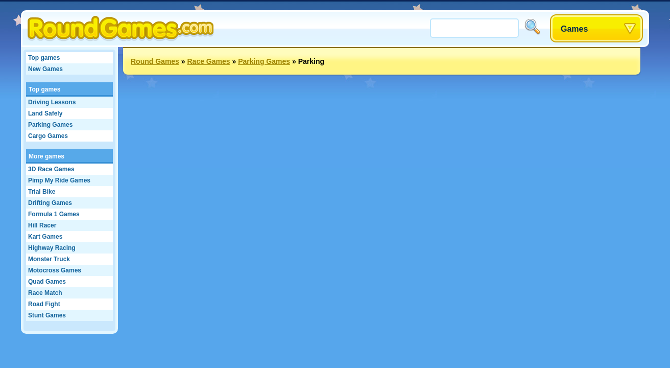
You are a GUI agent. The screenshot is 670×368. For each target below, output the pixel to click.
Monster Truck (49, 259)
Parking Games (50, 124)
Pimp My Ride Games (59, 180)
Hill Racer (42, 225)
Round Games (155, 61)
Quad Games (47, 281)
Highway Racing (52, 247)
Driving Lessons (52, 102)
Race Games (208, 61)
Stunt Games (47, 315)
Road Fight (44, 304)
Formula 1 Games (54, 214)
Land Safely (45, 113)
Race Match (45, 292)
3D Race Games (51, 169)
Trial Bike (41, 191)
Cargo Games (48, 136)
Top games (44, 57)
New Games (45, 69)
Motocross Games (54, 270)
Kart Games (45, 236)
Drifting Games (50, 202)
